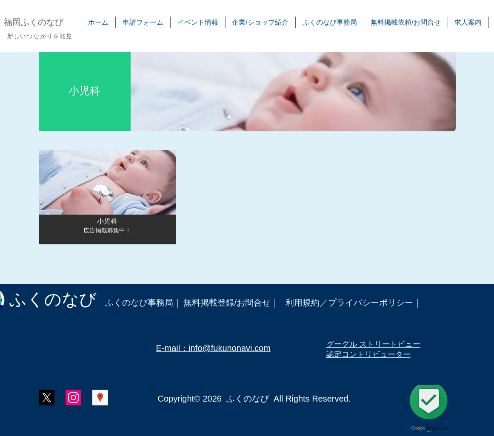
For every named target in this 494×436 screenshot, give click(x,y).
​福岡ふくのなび (33, 22)
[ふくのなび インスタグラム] (73, 397)
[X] (46, 397)
